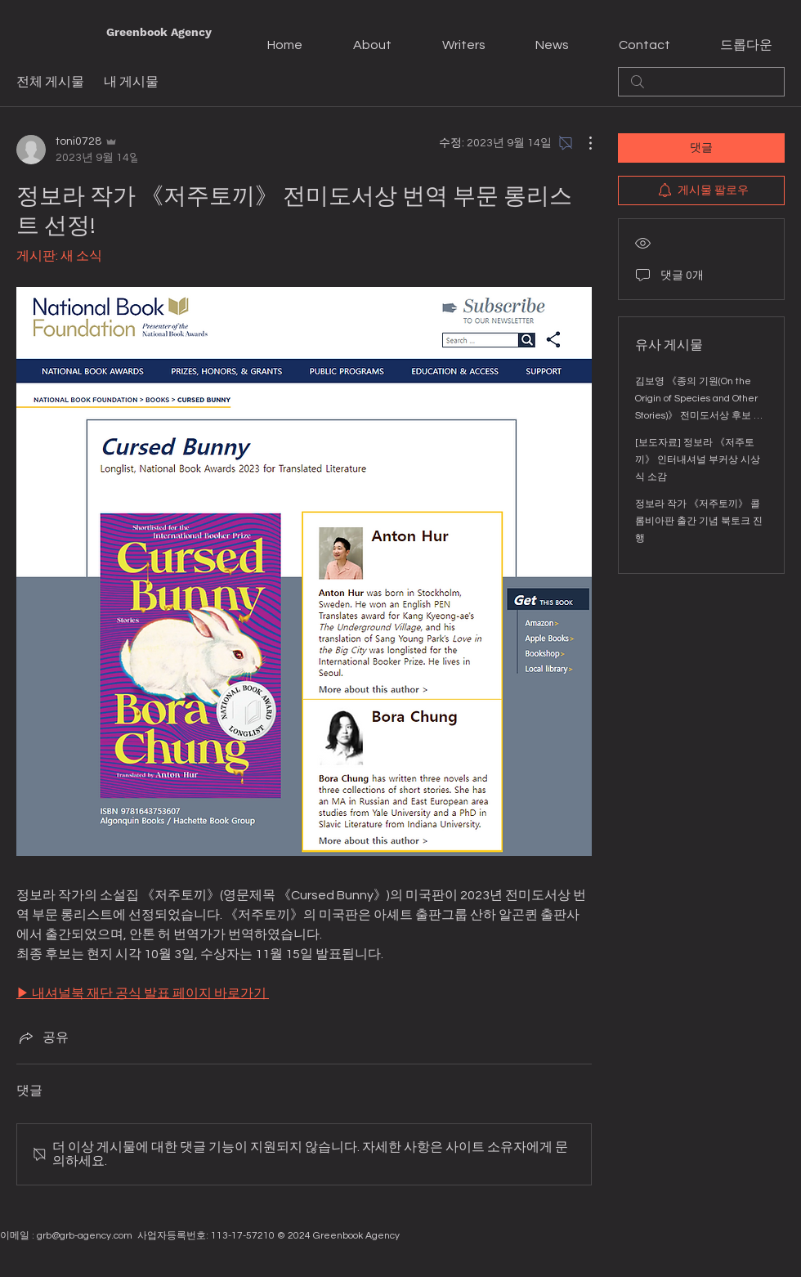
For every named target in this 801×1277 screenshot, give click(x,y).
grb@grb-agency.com (84, 1235)
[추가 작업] (582, 143)
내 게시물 (131, 81)
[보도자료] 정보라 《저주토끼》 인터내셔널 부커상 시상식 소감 (697, 459)
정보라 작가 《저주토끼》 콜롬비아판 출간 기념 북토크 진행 (699, 521)
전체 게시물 (50, 81)
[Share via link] (42, 1037)
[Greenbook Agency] (159, 32)
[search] (701, 81)
